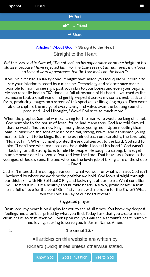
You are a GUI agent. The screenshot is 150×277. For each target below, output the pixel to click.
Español (13, 6)
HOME (41, 6)
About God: (64, 47)
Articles (42, 47)
